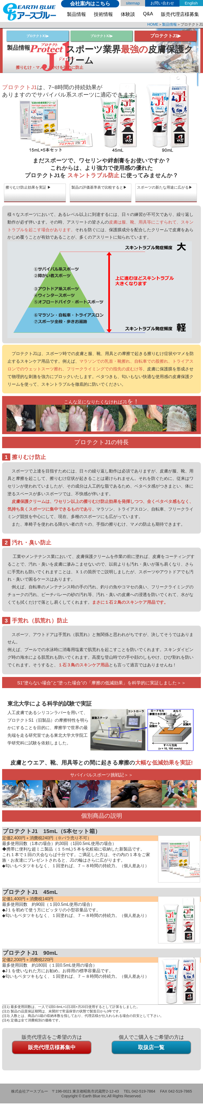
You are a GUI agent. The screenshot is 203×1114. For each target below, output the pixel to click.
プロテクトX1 (36, 36)
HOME (152, 24)
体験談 (128, 14)
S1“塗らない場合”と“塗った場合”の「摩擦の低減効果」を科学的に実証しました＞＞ (101, 685)
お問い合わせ (162, 3)
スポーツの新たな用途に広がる (165, 191)
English (191, 3)
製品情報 (76, 14)
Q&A (148, 13)
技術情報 (103, 14)
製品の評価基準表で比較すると (100, 191)
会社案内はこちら (90, 3)
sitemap (133, 3)
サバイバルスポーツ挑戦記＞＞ (101, 780)
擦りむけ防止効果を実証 (30, 188)
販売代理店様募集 (180, 14)
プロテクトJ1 (163, 36)
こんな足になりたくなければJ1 (95, 401)
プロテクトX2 (100, 36)
